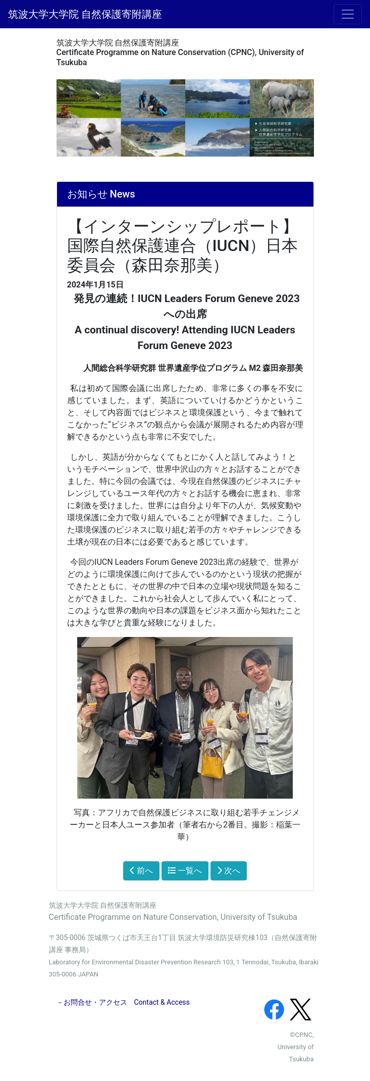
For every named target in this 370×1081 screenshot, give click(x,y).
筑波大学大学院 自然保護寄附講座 (85, 14)
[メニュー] (348, 14)
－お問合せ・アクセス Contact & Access (123, 1002)
